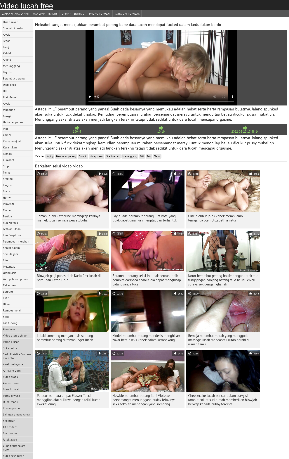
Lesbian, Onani (12, 229)
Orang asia (9, 273)
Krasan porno (11, 408)
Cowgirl (8, 116)
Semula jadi (10, 254)
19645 (77, 131)
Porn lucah (9, 329)
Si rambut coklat (13, 28)
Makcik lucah (11, 389)
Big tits (7, 72)
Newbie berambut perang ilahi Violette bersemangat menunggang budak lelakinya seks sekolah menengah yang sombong (143, 399)
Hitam (7, 304)
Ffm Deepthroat (12, 235)
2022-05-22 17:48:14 (245, 131)
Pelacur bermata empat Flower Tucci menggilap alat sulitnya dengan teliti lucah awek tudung (68, 399)
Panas (6, 172)
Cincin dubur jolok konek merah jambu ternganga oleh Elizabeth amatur (216, 218)
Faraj (6, 47)
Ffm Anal (8, 204)
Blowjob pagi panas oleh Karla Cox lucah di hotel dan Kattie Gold (69, 277)
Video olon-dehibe (15, 335)
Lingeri (7, 185)
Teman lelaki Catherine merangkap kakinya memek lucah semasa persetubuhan (68, 218)
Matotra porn (11, 433)
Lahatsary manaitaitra (16, 414)
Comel (7, 135)
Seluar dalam (11, 248)
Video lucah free (26, 6)
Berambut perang (14, 78)
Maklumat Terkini (45, 13)
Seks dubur (10, 348)
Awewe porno (11, 383)
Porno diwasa (11, 395)
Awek (6, 34)
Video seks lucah (13, 456)
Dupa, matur (10, 402)
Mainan (7, 210)
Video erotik (10, 377)
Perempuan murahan (16, 241)
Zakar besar (10, 285)
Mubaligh (9, 110)
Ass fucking (10, 323)
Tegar (6, 41)
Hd (5, 91)
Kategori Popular (127, 13)
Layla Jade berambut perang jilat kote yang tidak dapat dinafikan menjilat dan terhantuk (144, 218)
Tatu (149, 156)
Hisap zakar (10, 22)
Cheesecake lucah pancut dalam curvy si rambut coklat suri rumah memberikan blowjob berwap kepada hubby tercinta (222, 399)
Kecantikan (10, 147)
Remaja (7, 153)
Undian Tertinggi (73, 13)
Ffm (5, 260)
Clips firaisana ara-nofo (14, 447)
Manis (7, 191)
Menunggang (11, 66)
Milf (5, 128)
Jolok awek (10, 439)
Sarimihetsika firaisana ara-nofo (17, 356)
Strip (6, 166)
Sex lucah (9, 420)
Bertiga (7, 216)
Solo (6, 316)
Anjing (7, 59)
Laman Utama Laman (15, 13)
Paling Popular (100, 13)
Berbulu (8, 291)
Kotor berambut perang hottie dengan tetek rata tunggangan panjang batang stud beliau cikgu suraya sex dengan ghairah (223, 279)
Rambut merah (12, 310)
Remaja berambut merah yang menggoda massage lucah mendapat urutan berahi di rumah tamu (219, 339)
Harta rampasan (13, 122)
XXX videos (10, 427)
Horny (7, 197)
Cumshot (8, 160)
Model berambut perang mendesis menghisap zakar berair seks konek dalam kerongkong (146, 337)
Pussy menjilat (12, 141)
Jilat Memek (10, 97)
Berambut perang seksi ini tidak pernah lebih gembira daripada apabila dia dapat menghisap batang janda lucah (146, 279)
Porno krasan (11, 342)
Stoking (8, 179)
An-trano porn (12, 370)
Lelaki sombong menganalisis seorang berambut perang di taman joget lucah (65, 337)
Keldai (7, 53)
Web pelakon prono (15, 279)
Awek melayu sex (14, 364)
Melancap (9, 266)
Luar (5, 298)
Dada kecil (9, 84)
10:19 (161, 131)
